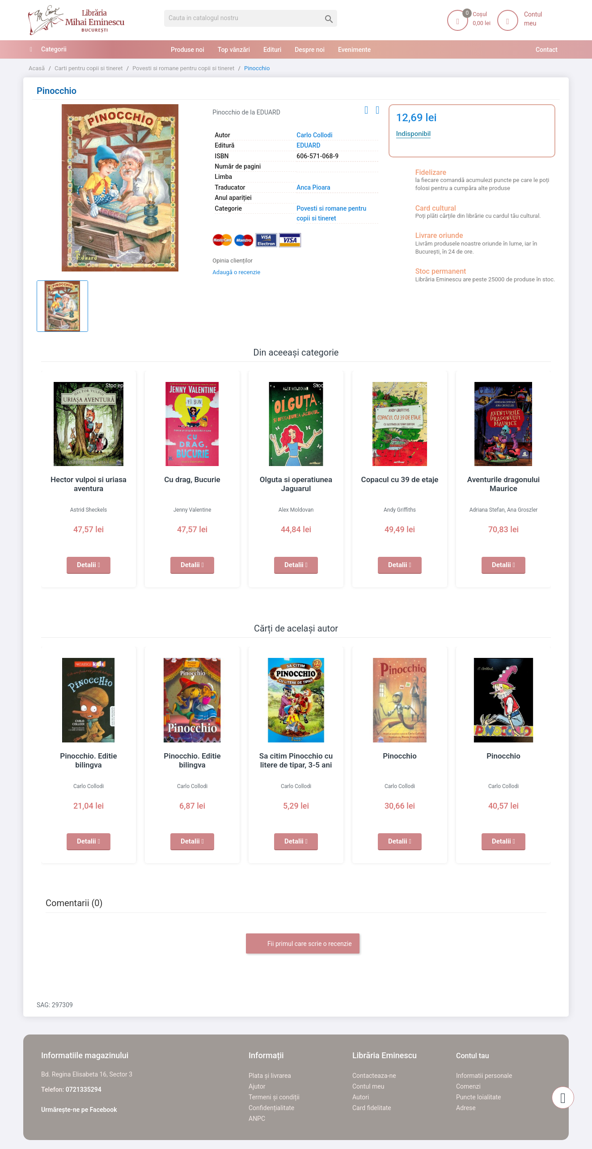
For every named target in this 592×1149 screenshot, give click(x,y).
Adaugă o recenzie (236, 272)
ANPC (257, 1118)
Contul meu (368, 1086)
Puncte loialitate (478, 1097)
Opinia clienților (232, 260)
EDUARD (308, 145)
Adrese (466, 1107)
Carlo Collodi (314, 135)
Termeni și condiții (274, 1097)
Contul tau (472, 1055)
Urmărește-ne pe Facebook (79, 1109)
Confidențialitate (271, 1107)
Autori (360, 1097)
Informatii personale (484, 1075)
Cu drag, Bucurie (192, 479)
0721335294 (83, 1089)
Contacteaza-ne (374, 1075)
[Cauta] (250, 18)
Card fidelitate (371, 1107)
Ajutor (257, 1086)
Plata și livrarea (270, 1075)
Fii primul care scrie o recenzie (302, 944)
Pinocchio (400, 756)
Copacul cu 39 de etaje (400, 479)
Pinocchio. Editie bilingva (89, 756)
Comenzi (468, 1086)
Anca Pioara (313, 187)
